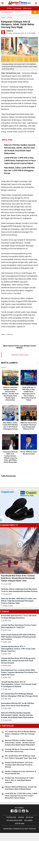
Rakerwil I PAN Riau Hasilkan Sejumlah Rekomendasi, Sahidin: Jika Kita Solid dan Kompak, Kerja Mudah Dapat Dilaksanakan (19, 149)
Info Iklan (29, 817)
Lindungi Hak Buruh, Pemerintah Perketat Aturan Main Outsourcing (20, 750)
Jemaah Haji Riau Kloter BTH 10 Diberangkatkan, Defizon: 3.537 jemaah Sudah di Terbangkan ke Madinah (18, 684)
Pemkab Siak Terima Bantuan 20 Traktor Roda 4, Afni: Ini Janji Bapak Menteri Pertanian (19, 780)
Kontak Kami (19, 823)
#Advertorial (27, 8)
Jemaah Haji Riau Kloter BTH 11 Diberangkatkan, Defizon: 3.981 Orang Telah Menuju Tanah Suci (18, 649)
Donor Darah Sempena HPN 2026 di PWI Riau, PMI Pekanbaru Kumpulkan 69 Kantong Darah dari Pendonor (18, 637)
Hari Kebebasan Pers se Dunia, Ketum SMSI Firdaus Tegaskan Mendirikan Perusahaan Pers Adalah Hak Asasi (19, 672)
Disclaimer (28, 820)
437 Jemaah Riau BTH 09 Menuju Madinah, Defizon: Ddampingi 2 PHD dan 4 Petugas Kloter (20, 734)
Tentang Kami (11, 817)
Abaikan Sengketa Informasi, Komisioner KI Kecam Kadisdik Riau (20, 772)
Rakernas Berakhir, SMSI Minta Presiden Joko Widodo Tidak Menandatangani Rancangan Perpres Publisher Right (19, 601)
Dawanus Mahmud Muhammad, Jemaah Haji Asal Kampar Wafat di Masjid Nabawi (21, 788)
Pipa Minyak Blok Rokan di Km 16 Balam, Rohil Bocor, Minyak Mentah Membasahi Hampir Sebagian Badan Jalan (18, 578)
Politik (10, 17)
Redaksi (21, 817)
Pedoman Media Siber (14, 820)
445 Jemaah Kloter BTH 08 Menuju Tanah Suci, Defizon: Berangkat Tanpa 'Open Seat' (21, 757)
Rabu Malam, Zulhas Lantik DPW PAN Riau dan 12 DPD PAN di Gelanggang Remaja (19, 170)
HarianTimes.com (19, 355)
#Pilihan (9, 8)
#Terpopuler (18, 8)
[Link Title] (12, 811)
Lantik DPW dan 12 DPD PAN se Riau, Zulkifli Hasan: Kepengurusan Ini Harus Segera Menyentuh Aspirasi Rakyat (20, 160)
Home (3, 17)
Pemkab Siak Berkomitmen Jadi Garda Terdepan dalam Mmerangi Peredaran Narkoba (19, 765)
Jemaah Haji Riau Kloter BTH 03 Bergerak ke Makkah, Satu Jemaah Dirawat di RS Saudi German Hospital (18, 660)
